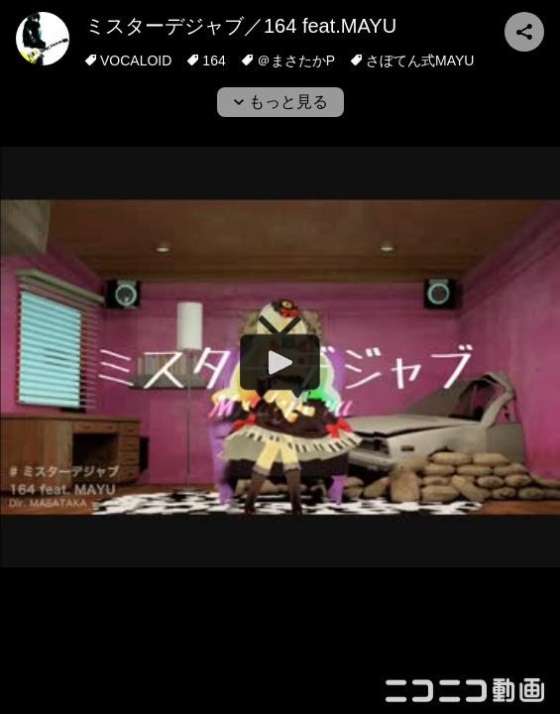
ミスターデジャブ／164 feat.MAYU (240, 26)
